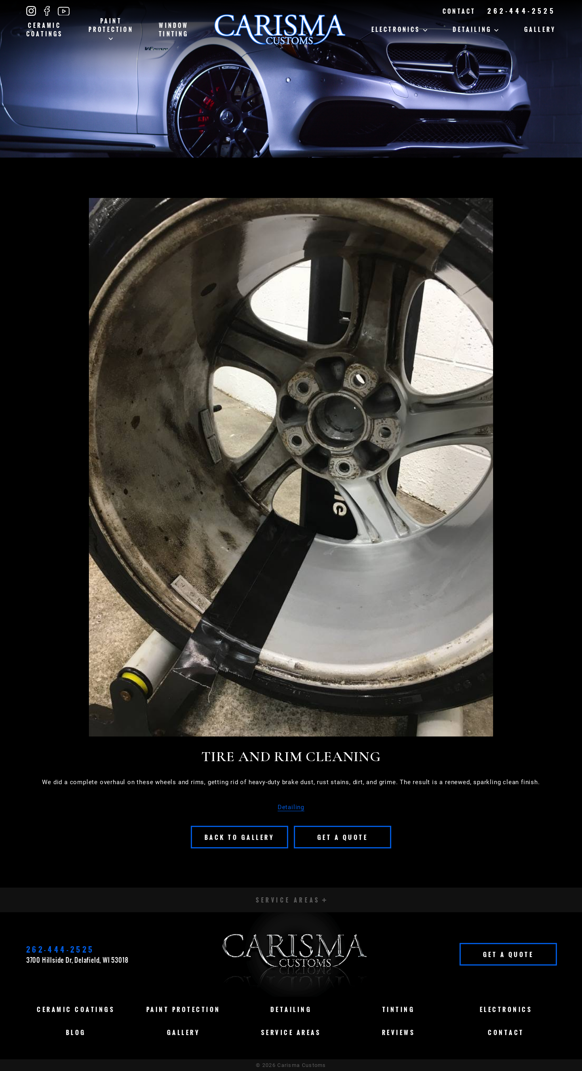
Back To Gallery (240, 837)
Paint (111, 28)
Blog (76, 1032)
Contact (459, 11)
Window (173, 29)
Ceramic (44, 29)
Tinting (398, 1009)
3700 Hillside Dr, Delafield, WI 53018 (77, 960)
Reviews (398, 1032)
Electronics (399, 29)
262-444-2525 (521, 11)
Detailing (475, 29)
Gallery (540, 29)
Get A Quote (342, 837)
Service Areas (291, 1032)
